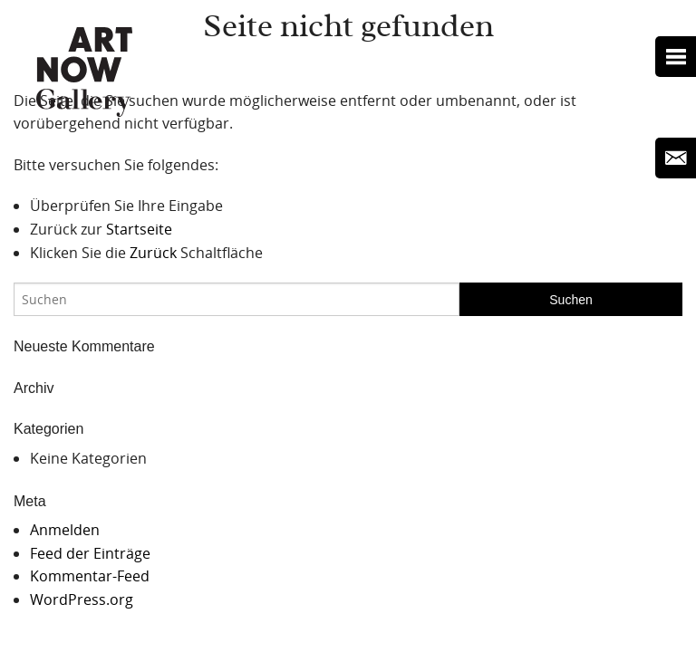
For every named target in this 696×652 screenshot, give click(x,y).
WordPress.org (81, 599)
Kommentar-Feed (90, 576)
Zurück (153, 253)
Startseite (139, 229)
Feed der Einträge (90, 553)
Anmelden (65, 530)
